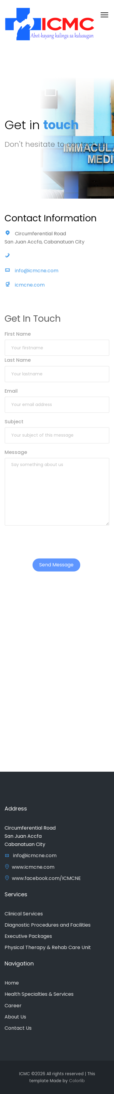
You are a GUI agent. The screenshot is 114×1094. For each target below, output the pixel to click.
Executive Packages (28, 936)
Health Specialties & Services (39, 994)
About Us (15, 1016)
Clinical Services (24, 913)
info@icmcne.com (36, 273)
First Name (18, 340)
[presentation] (51, 549)
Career (13, 1005)
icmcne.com (30, 287)
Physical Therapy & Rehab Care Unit (48, 947)
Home (12, 982)
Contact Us (18, 1028)
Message (16, 459)
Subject (14, 428)
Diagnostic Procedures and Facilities (48, 924)
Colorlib (77, 1081)
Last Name (18, 367)
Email (11, 397)
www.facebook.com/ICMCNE (43, 878)
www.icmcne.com (29, 867)
